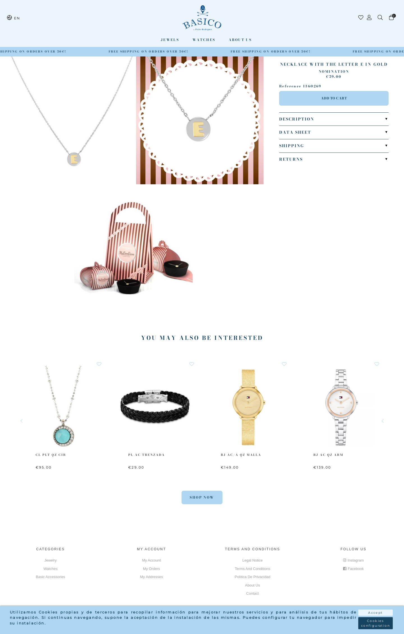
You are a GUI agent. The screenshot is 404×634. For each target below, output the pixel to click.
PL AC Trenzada (146, 455)
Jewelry (50, 560)
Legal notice (252, 560)
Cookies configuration (375, 623)
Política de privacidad (252, 577)
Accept (375, 613)
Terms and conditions (252, 569)
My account (151, 560)
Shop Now (202, 497)
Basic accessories (50, 577)
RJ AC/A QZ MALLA (241, 455)
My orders (151, 569)
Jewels (170, 39)
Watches (203, 39)
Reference (290, 86)
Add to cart (334, 98)
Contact (252, 593)
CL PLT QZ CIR (51, 455)
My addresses (151, 577)
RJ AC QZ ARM (328, 455)
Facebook (353, 569)
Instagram (353, 560)
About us (240, 39)
